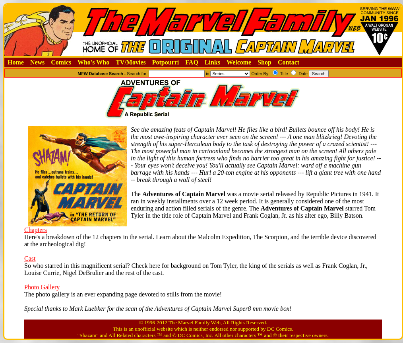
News (37, 62)
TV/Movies (131, 62)
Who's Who (93, 62)
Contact (288, 62)
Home (16, 62)
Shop (264, 62)
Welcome (239, 62)
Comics (61, 62)
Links (212, 62)
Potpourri (165, 62)
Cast (29, 258)
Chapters (35, 229)
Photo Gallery (42, 287)
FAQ (191, 62)
